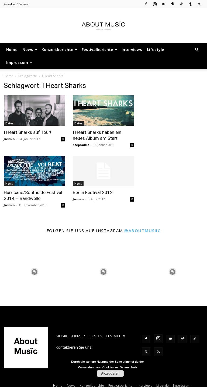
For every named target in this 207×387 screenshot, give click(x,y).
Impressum (19, 62)
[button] (196, 49)
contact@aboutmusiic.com (79, 352)
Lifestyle (155, 49)
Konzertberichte (59, 49)
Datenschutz (128, 367)
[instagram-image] (34, 271)
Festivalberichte (99, 49)
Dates (9, 123)
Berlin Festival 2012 (93, 192)
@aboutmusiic (142, 230)
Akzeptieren (110, 373)
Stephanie (81, 145)
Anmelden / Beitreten (16, 4)
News (29, 49)
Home (12, 49)
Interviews (132, 49)
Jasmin (9, 139)
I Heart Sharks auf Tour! (27, 132)
